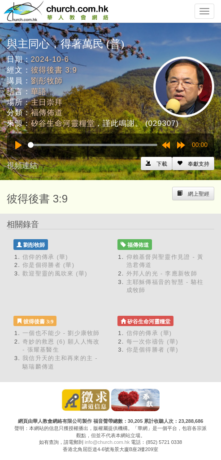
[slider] (92, 145)
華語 (39, 91)
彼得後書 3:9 (54, 70)
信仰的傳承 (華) (45, 257)
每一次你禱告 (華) (152, 341)
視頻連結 (22, 165)
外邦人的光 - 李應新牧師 (161, 273)
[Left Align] (193, 163)
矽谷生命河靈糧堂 (63, 123)
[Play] (18, 145)
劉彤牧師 (47, 81)
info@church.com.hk (107, 442)
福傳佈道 (47, 112)
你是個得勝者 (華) (48, 265)
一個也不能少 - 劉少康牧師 (61, 333)
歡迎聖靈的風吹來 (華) (54, 273)
